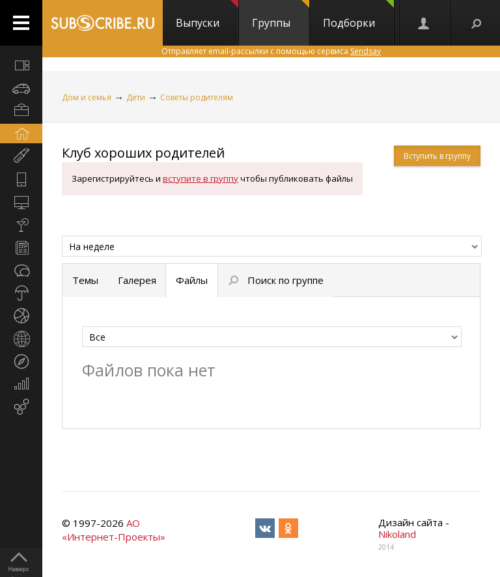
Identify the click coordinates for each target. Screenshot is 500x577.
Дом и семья (86, 97)
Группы (280, 15)
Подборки (358, 15)
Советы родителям (196, 97)
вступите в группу (200, 178)
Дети (135, 97)
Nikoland (397, 534)
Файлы (192, 280)
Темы (85, 280)
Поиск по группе (276, 280)
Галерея (137, 280)
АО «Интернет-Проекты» (113, 529)
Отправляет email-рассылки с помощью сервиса (271, 51)
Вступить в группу (437, 156)
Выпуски (207, 15)
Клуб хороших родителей (143, 153)
